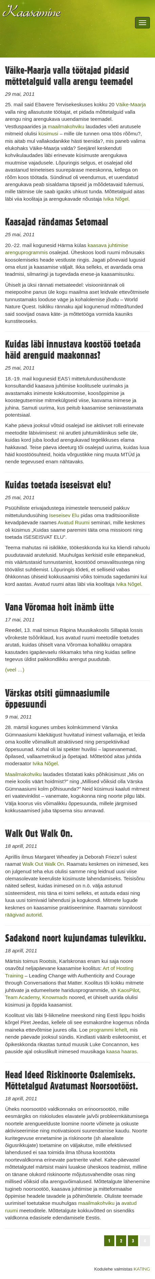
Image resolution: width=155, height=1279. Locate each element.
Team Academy (22, 997)
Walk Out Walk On (43, 864)
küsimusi (48, 133)
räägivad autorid (23, 915)
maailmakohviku (66, 126)
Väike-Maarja (131, 104)
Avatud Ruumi (74, 522)
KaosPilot (128, 990)
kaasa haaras (121, 1051)
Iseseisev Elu (64, 515)
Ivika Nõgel (115, 199)
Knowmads (54, 997)
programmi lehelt (108, 1030)
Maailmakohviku (23, 774)
